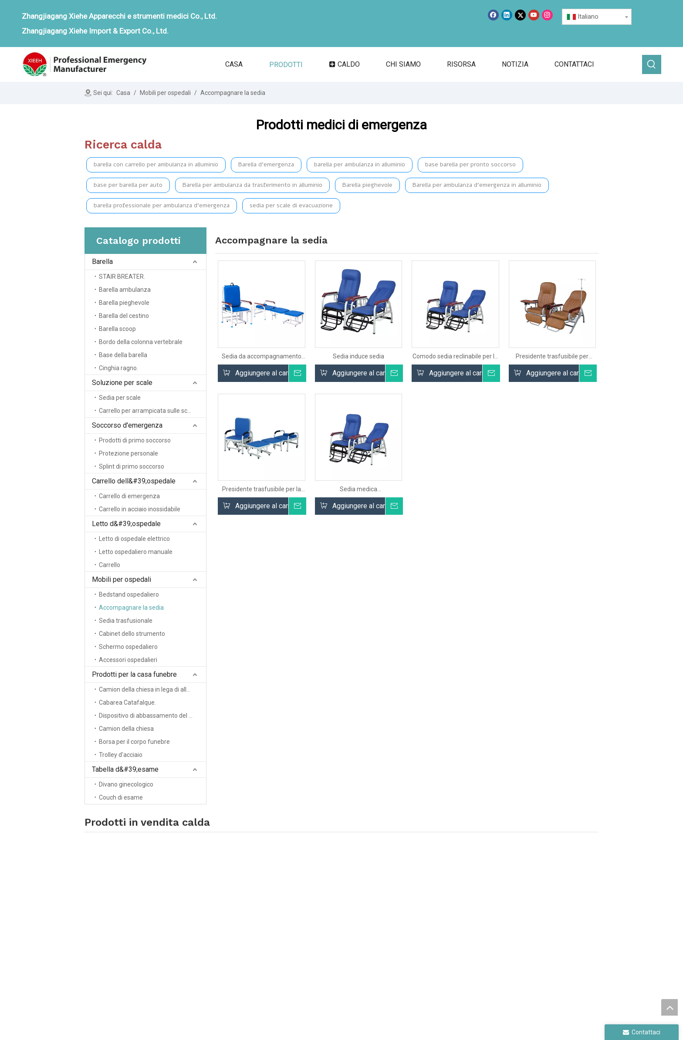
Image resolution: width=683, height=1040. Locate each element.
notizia (304, 941)
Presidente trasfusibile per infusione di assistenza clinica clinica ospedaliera (552, 356)
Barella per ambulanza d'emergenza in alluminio (477, 185)
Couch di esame (121, 797)
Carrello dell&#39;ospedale (134, 481)
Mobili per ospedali (121, 579)
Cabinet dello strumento (132, 633)
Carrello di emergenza (129, 496)
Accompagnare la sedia (131, 607)
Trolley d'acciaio (120, 754)
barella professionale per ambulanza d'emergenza (162, 205)
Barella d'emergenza (266, 164)
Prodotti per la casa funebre (134, 674)
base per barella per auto (128, 185)
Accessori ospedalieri (128, 659)
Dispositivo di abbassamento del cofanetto (152, 715)
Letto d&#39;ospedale (126, 524)
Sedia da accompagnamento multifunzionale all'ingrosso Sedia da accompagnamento (261, 356)
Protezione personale (128, 453)
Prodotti (306, 929)
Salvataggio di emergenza (428, 929)
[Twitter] (520, 15)
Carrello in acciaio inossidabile (139, 509)
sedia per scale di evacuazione (291, 205)
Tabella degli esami (518, 923)
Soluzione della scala (422, 917)
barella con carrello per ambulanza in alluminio (156, 164)
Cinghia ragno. (118, 368)
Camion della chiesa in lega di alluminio (152, 689)
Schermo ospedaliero (128, 646)
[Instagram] (547, 15)
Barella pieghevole (367, 185)
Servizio (306, 953)
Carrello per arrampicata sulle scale (147, 410)
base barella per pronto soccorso (470, 164)
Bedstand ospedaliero (129, 594)
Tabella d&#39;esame (125, 769)
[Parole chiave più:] (651, 64)
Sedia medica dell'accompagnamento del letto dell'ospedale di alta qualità (358, 489)
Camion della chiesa (126, 728)
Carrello (109, 564)
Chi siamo (309, 917)
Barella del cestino (124, 315)
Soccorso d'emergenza (127, 425)
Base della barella (123, 354)
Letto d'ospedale (416, 953)
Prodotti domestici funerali (529, 911)
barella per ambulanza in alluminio (359, 164)
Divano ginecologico (126, 784)
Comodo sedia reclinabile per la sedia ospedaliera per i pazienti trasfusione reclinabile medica (455, 356)
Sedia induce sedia (358, 356)
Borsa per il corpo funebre (134, 741)
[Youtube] (533, 15)
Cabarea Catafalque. (127, 702)
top (669, 1007)
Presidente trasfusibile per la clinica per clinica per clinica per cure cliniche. (261, 489)
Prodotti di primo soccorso (135, 440)
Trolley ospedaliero (419, 941)
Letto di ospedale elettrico (134, 538)
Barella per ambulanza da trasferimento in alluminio (252, 185)
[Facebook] (493, 15)
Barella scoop (117, 328)
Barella (102, 261)
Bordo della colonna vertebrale (141, 341)
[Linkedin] (506, 15)
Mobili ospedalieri (516, 898)
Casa (302, 904)
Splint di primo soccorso (131, 466)
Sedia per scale (120, 397)
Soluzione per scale (122, 382)
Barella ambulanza (125, 289)
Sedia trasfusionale (125, 620)
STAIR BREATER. (122, 276)
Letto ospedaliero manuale (135, 551)
